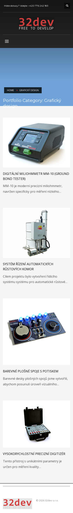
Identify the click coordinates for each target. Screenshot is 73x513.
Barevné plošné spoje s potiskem (30, 371)
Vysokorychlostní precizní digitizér (34, 454)
